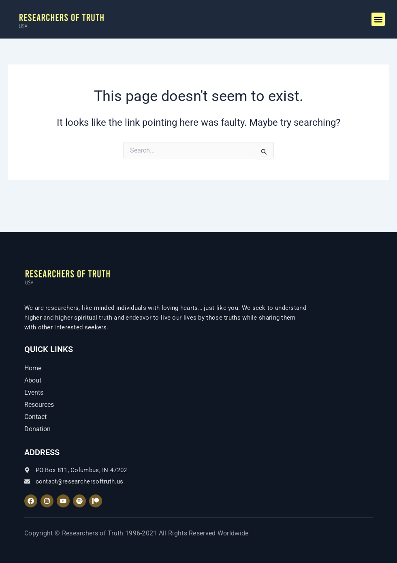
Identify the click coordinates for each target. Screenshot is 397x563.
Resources (39, 404)
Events (33, 392)
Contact (35, 417)
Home (32, 368)
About (32, 380)
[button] (378, 19)
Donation (37, 429)
